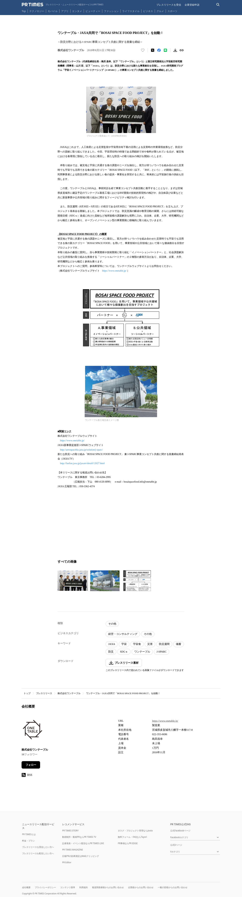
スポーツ (172, 11)
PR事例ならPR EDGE (127, 843)
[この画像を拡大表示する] (73, 580)
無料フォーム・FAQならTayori (132, 836)
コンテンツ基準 (67, 887)
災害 (150, 644)
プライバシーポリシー (45, 887)
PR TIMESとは (29, 834)
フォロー (31, 764)
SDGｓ (124, 651)
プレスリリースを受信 (168, 4)
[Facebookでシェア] (159, 50)
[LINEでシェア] (165, 50)
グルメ (160, 11)
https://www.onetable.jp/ (114, 270)
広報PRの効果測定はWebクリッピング (80, 856)
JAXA (111, 644)
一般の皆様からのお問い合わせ (172, 887)
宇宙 (124, 644)
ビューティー (92, 11)
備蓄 (178, 644)
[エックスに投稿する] (152, 50)
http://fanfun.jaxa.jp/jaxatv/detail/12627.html (82, 463)
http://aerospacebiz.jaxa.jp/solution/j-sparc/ (81, 449)
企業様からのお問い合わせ (141, 887)
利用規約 (83, 887)
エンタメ (77, 11)
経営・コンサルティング (122, 634)
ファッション (111, 11)
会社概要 (26, 887)
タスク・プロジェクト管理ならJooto (135, 830)
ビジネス (148, 11)
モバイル (53, 11)
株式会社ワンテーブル (69, 693)
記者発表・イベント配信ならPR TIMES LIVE (83, 843)
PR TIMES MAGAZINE (72, 849)
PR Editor (66, 862)
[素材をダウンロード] (175, 50)
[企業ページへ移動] (33, 731)
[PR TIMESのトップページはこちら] (63, 4)
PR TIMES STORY (70, 830)
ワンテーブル (142, 651)
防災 (111, 651)
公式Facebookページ (180, 830)
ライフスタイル (131, 11)
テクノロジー (36, 11)
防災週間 (164, 644)
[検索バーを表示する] (218, 4)
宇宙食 (137, 644)
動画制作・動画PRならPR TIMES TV (79, 836)
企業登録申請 (192, 4)
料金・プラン (28, 840)
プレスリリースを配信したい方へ (38, 853)
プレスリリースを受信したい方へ (38, 847)
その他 (112, 623)
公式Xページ (176, 844)
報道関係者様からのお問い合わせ (108, 887)
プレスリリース (44, 693)
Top (24, 11)
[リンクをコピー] (181, 50)
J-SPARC (162, 651)
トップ (27, 693)
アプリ (65, 11)
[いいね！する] (143, 50)
